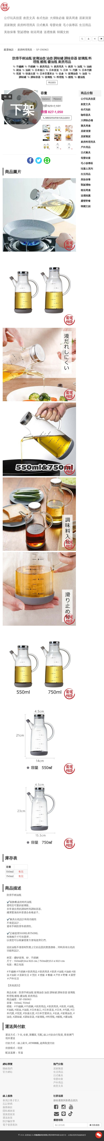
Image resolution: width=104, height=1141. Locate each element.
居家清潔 (85, 17)
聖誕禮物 (23, 31)
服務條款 (7, 1107)
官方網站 (7, 1071)
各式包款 (42, 17)
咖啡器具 (85, 114)
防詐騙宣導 (9, 1121)
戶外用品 (85, 147)
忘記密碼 (7, 1103)
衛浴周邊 (36, 31)
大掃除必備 (57, 17)
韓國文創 (63, 31)
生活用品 (85, 24)
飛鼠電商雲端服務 (76, 1135)
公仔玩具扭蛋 (13, 17)
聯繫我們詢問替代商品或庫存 (56, 118)
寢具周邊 (72, 17)
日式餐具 (42, 24)
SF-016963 (42, 49)
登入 (16, 1100)
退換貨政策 (9, 1114)
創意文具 (29, 17)
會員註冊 (7, 1100)
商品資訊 (52, 82)
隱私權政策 (9, 1110)
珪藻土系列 (87, 168)
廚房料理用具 (26, 24)
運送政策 (7, 1117)
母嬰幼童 (56, 24)
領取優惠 (95, 1125)
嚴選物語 (9, 49)
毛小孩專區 (70, 24)
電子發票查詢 (10, 1124)
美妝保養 (10, 31)
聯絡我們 (7, 1068)
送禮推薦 (50, 31)
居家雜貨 (10, 24)
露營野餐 (85, 200)
